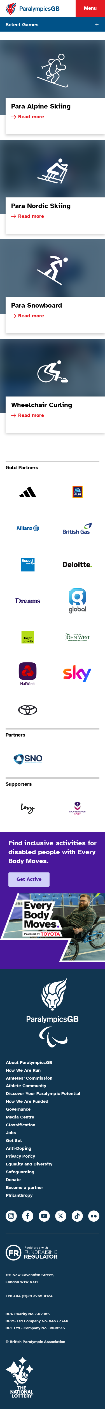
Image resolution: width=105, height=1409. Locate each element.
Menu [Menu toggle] (90, 8)
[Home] (33, 8)
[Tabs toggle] (52, 24)
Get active (29, 879)
